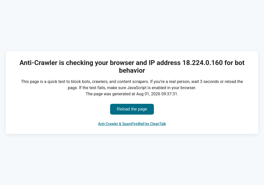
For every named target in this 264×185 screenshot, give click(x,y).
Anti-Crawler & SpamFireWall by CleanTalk (132, 124)
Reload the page (132, 109)
